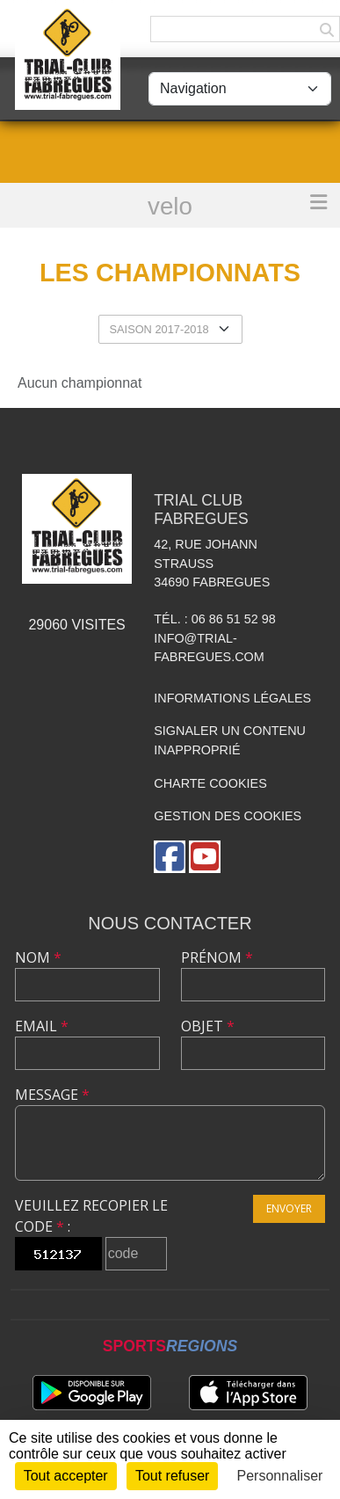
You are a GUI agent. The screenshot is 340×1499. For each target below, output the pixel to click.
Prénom (217, 957)
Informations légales (232, 698)
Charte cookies (210, 783)
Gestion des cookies (227, 816)
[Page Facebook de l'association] (169, 856)
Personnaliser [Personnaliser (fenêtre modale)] (280, 1475)
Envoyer (289, 1208)
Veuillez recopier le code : (91, 1216)
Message (52, 1094)
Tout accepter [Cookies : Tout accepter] (66, 1475)
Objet (208, 1026)
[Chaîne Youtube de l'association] (205, 856)
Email (42, 1026)
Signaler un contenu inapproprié (230, 740)
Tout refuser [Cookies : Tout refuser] (172, 1475)
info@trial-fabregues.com (209, 648)
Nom (38, 957)
